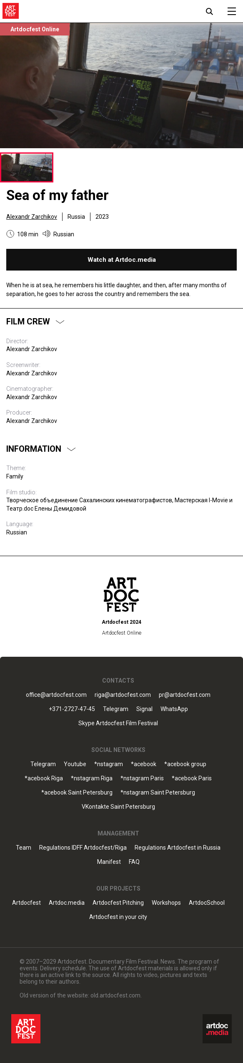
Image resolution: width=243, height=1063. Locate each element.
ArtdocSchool (207, 903)
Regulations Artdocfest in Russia (177, 848)
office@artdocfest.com (56, 695)
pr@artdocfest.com (184, 695)
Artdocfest (26, 903)
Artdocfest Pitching (118, 903)
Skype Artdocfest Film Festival (118, 723)
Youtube (75, 764)
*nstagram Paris (142, 778)
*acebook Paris (192, 778)
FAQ (134, 862)
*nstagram (108, 764)
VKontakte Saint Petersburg (118, 807)
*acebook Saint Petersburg (77, 793)
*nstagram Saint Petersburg (157, 793)
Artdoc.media (67, 903)
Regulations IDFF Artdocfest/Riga (83, 848)
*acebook (143, 764)
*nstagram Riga (92, 778)
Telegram (115, 709)
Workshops (166, 903)
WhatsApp (174, 709)
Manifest (109, 862)
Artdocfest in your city (118, 917)
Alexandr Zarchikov (31, 216)
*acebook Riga (44, 778)
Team (23, 848)
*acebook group (185, 764)
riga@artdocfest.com (123, 695)
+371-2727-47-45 (72, 709)
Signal (144, 709)
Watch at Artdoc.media (122, 259)
